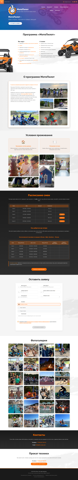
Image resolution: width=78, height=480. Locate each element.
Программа (49, 7)
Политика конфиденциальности (38, 475)
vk (73, 1)
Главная (43, 7)
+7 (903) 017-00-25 (40, 442)
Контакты (57, 10)
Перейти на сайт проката (39, 462)
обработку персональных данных (32, 314)
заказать (50, 217)
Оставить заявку (15, 23)
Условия (56, 7)
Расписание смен (64, 7)
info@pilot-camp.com (39, 443)
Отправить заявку (39, 316)
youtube (74, 1)
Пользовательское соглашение (26, 475)
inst (76, 1)
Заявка (51, 10)
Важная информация (39, 269)
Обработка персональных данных (51, 475)
